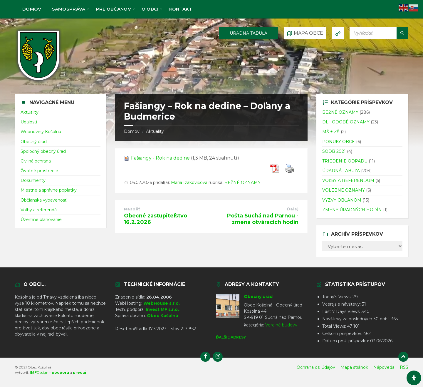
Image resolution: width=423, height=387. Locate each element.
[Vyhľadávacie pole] (379, 33)
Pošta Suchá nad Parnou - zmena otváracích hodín (262, 218)
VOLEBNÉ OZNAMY (343, 190)
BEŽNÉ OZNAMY (242, 182)
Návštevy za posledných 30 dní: (355, 318)
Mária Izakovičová (189, 182)
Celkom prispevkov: (342, 333)
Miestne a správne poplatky (49, 190)
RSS (404, 367)
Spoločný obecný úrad (43, 151)
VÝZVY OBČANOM (341, 200)
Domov (132, 131)
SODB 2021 (334, 151)
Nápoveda (384, 367)
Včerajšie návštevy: (342, 304)
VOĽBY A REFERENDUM (348, 180)
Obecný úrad (34, 141)
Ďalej (293, 209)
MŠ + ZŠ (331, 131)
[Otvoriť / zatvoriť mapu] (305, 33)
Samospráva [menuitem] (68, 9)
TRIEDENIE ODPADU (344, 161)
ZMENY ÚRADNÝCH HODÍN (352, 209)
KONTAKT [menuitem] (180, 9)
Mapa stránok (354, 367)
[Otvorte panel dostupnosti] (414, 378)
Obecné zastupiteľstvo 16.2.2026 (155, 218)
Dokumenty (33, 180)
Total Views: (334, 326)
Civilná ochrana (36, 161)
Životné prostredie (39, 170)
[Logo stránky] (38, 82)
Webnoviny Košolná (41, 131)
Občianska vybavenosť (44, 200)
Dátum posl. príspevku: (346, 341)
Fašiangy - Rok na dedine (160, 158)
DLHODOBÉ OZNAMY (346, 122)
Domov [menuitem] (31, 9)
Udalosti (29, 122)
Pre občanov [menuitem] (113, 9)
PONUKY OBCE (338, 141)
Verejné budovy (281, 325)
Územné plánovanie (41, 219)
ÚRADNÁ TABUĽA (248, 33)
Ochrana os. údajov (316, 367)
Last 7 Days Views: (342, 311)
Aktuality (155, 131)
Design (39, 372)
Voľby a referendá (39, 209)
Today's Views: (337, 296)
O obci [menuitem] (150, 9)
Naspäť (132, 209)
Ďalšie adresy (231, 337)
